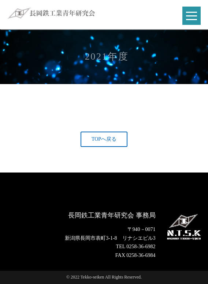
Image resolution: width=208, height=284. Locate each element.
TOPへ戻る (104, 139)
